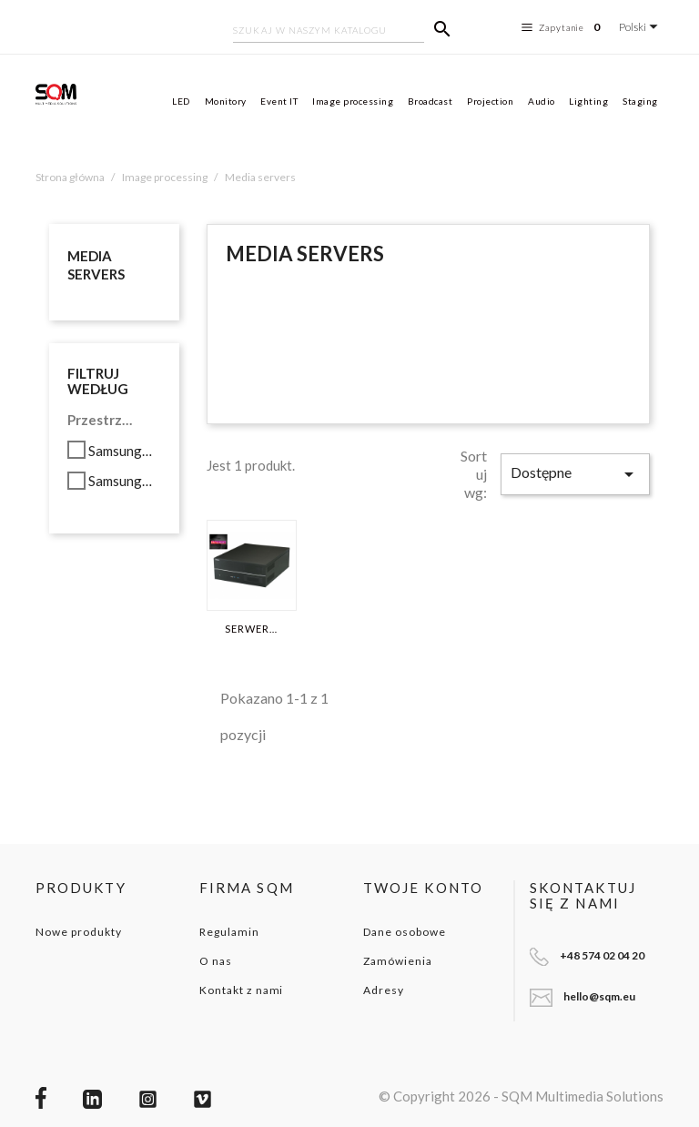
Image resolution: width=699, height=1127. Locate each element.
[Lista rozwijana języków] (641, 26)
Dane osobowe (404, 932)
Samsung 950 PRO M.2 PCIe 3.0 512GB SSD (121, 480)
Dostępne (575, 474)
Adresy (383, 990)
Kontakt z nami (241, 990)
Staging (640, 101)
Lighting (588, 101)
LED (181, 101)
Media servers (96, 265)
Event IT (279, 101)
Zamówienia (397, 961)
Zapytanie (563, 27)
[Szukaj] (328, 32)
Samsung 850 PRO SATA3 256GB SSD (121, 450)
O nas (215, 961)
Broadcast (430, 101)
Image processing (352, 101)
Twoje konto (423, 887)
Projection (490, 101)
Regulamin (229, 932)
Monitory (226, 101)
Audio (541, 101)
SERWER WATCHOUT (252, 629)
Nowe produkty (78, 932)
